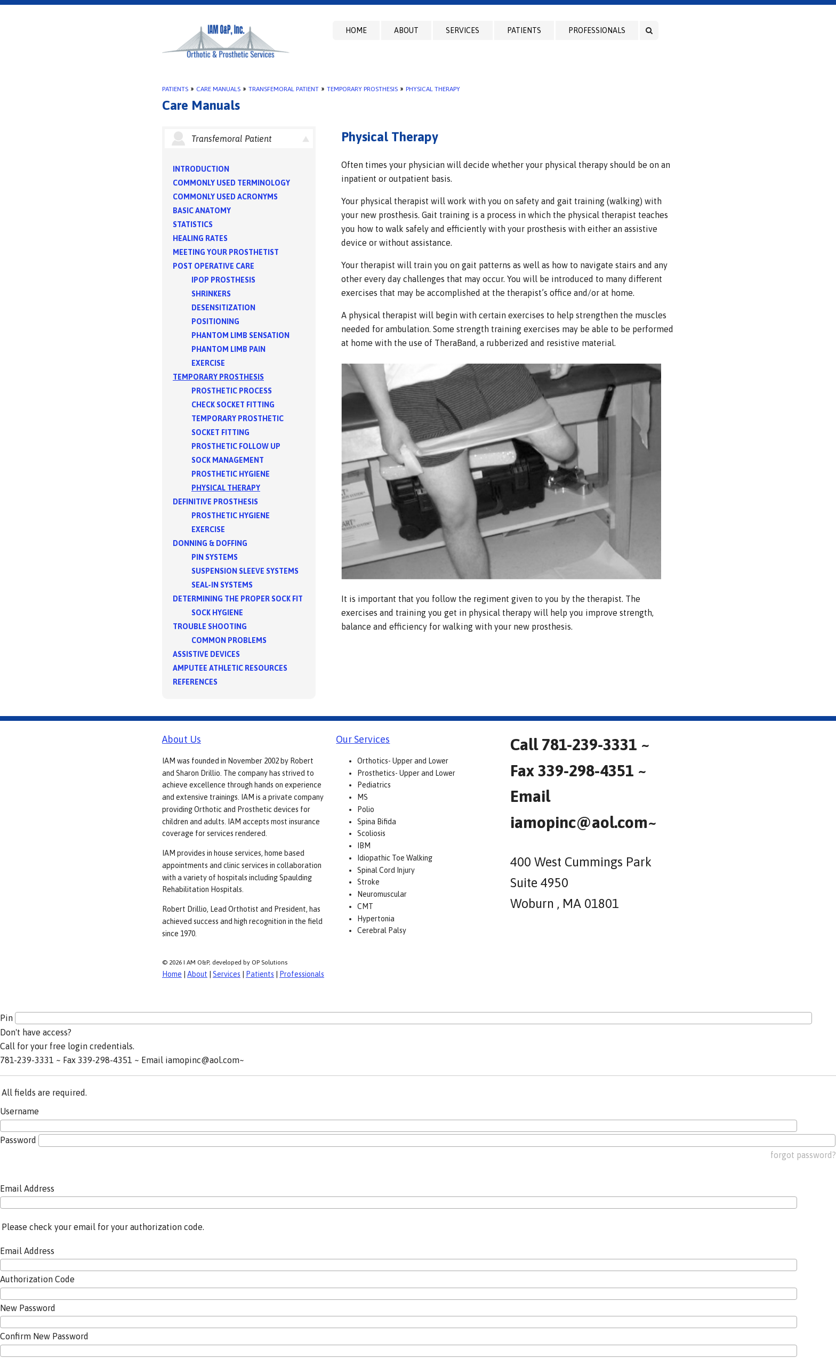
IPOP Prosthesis (223, 280)
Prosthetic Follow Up (235, 446)
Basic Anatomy (202, 210)
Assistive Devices (206, 654)
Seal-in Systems (222, 585)
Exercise (208, 363)
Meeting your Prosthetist (226, 252)
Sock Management (227, 460)
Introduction (201, 169)
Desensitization (223, 307)
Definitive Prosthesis (215, 501)
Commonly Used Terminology (231, 183)
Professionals (596, 30)
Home (356, 30)
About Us (181, 739)
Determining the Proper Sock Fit (238, 598)
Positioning (215, 321)
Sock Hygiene (217, 612)
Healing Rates (200, 238)
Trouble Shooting (210, 626)
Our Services (363, 739)
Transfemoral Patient (283, 89)
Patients (524, 30)
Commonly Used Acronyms (225, 196)
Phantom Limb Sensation (240, 335)
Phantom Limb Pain (228, 349)
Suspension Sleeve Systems (245, 571)
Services (462, 30)
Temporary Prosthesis (362, 89)
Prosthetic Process (231, 391)
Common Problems (229, 640)
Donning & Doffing (210, 543)
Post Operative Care (213, 266)
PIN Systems (214, 557)
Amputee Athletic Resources (230, 668)
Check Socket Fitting (233, 404)
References (195, 682)
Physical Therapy (433, 89)
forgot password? (803, 1155)
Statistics (193, 224)
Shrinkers (211, 294)
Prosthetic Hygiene (230, 474)
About (406, 30)
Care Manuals (218, 89)
